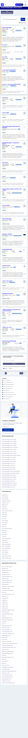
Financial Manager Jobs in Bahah (9, 461)
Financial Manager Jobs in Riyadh (9, 439)
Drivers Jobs (4, 639)
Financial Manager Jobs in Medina (9, 445)
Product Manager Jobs (7, 629)
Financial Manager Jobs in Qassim (9, 449)
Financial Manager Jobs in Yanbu (9, 451)
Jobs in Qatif (4, 550)
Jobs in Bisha (4, 540)
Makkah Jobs (4, 495)
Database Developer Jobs (7, 619)
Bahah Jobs (4, 534)
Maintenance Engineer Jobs (8, 657)
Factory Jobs (4, 661)
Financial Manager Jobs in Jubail (9, 479)
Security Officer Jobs (6, 570)
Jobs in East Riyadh (6, 548)
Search (23, 19)
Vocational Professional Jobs (8, 594)
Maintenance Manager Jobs (8, 651)
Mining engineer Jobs (6, 679)
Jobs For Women (5, 665)
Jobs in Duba (4, 554)
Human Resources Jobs (7, 625)
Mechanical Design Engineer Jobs (9, 671)
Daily (6, 368)
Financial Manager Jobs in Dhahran (9, 483)
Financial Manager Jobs (8, 382)
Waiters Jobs (4, 596)
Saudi (25, 1)
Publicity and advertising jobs (8, 586)
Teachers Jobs (5, 606)
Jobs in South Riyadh (6, 538)
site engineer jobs (6, 669)
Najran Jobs (4, 530)
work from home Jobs (6, 641)
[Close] (19, 19)
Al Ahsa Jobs (4, 514)
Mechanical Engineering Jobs (8, 610)
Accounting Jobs (7, 380)
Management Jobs (6, 574)
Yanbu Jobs (4, 532)
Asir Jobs (4, 518)
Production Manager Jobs (7, 677)
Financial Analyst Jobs (8, 386)
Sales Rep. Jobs (5, 578)
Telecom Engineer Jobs (7, 580)
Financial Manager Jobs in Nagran (9, 485)
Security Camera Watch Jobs (8, 683)
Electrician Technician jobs (7, 590)
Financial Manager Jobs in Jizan (8, 459)
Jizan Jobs (4, 506)
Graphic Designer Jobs (7, 582)
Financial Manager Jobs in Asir (8, 481)
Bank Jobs (4, 663)
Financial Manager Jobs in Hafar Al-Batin (10, 473)
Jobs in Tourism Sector (7, 566)
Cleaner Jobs (5, 604)
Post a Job (8, 430)
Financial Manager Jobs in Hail (8, 465)
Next (21, 373)
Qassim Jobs (4, 508)
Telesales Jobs (5, 598)
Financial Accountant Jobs (9, 392)
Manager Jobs (5, 568)
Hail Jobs (4, 526)
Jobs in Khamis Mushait (7, 528)
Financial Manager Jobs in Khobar (9, 477)
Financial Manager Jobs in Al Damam (10, 447)
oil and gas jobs (5, 584)
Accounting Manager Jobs (9, 384)
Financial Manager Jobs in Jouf (8, 463)
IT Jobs (3, 623)
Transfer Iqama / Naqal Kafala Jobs (9, 643)
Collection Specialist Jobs (7, 645)
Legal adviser (4, 600)
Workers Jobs (5, 608)
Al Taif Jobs (4, 516)
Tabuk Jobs (4, 512)
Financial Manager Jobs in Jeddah (9, 441)
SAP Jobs (4, 616)
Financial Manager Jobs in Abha (8, 467)
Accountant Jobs (7, 398)
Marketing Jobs (5, 572)
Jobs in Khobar (5, 520)
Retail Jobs (4, 659)
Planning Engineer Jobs (7, 617)
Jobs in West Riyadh (6, 546)
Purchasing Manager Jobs (7, 614)
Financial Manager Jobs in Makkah (9, 443)
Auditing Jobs (6, 390)
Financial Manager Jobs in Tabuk (9, 457)
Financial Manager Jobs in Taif (8, 487)
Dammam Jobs (5, 503)
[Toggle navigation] (19, 5)
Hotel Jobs (4, 592)
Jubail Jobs (4, 524)
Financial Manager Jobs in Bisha (8, 469)
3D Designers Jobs (6, 588)
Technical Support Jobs (7, 675)
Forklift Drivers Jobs (6, 681)
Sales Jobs (4, 621)
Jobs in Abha (4, 522)
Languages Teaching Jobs (7, 667)
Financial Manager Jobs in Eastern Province (11, 455)
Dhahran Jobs (5, 542)
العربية (22, 1)
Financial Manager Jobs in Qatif (8, 475)
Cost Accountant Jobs (8, 388)
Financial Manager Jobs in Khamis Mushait (11, 471)
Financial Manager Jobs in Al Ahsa (9, 453)
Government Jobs (6, 627)
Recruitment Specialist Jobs (8, 633)
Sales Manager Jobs (6, 635)
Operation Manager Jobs (7, 653)
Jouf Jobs (4, 536)
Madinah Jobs (5, 504)
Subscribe (14, 363)
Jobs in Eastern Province (7, 510)
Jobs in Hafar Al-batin (6, 556)
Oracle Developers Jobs (7, 576)
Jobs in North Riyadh (6, 544)
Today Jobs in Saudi (6, 501)
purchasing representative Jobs (9, 647)
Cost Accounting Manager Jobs (10, 394)
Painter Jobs (4, 637)
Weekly (10, 368)
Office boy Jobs (5, 649)
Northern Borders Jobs (6, 558)
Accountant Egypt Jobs (8, 396)
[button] (5, 5)
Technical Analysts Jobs (7, 631)
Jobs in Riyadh (5, 497)
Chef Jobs (4, 655)
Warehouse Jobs (5, 612)
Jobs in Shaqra (5, 552)
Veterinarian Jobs (5, 673)
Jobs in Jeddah (5, 499)
